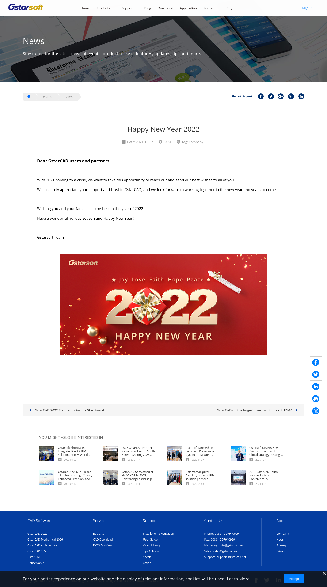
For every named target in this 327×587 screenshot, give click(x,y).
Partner (211, 8)
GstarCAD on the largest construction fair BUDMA (254, 410)
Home (85, 8)
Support (130, 8)
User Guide (150, 539)
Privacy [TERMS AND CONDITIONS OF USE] (281, 551)
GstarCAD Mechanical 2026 (45, 539)
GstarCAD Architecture (42, 545)
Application (188, 8)
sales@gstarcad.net (226, 551)
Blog (147, 8)
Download (165, 8)
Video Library (151, 545)
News (69, 96)
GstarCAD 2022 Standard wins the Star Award (69, 410)
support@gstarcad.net (231, 557)
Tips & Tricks (151, 551)
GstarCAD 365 (36, 551)
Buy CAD (98, 534)
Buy (231, 8)
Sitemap (281, 545)
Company (282, 534)
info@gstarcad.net (232, 545)
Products (105, 8)
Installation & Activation (158, 534)
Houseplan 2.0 (36, 563)
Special (147, 557)
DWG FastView (102, 545)
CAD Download (103, 539)
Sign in (307, 7)
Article (147, 563)
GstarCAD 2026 (37, 534)
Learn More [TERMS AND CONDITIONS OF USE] (238, 579)
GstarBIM (33, 557)
